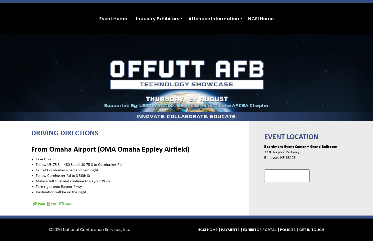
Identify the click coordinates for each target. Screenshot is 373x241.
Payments (230, 229)
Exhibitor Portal (259, 229)
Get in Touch (311, 229)
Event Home (113, 18)
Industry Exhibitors (157, 18)
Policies (288, 229)
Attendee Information (213, 18)
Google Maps (287, 175)
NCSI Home (261, 18)
